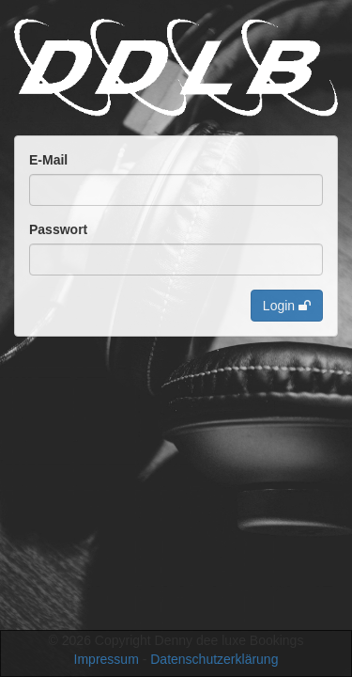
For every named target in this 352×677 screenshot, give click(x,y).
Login (287, 305)
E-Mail (48, 159)
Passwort (58, 229)
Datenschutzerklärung (214, 659)
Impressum (106, 659)
